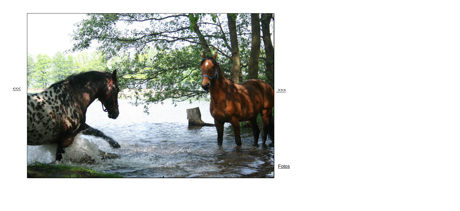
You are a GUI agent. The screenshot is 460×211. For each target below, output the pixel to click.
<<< (17, 88)
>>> (281, 90)
